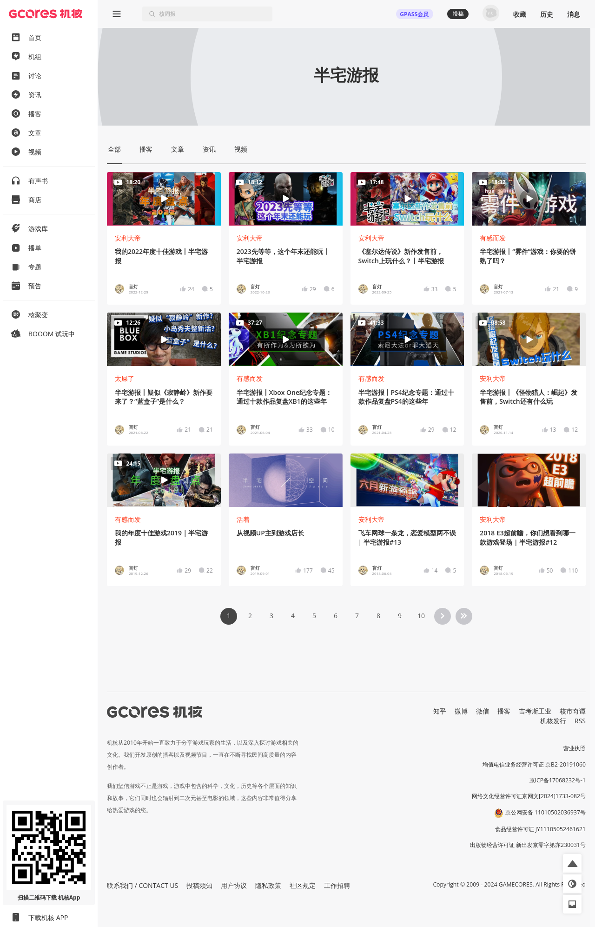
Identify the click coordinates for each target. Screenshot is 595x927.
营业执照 (574, 748)
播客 (503, 711)
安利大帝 (128, 237)
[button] (572, 863)
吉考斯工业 (535, 711)
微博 (461, 711)
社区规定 (303, 885)
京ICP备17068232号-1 (557, 780)
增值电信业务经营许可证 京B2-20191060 (534, 764)
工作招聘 (337, 885)
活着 (243, 519)
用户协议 (234, 885)
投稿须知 (199, 885)
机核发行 (553, 720)
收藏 (519, 14)
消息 (573, 14)
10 (421, 615)
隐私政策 (268, 885)
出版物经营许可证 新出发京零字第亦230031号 (528, 845)
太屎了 (124, 378)
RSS (580, 720)
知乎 (439, 711)
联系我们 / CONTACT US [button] (142, 885)
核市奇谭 (573, 711)
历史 (546, 14)
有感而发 (493, 237)
